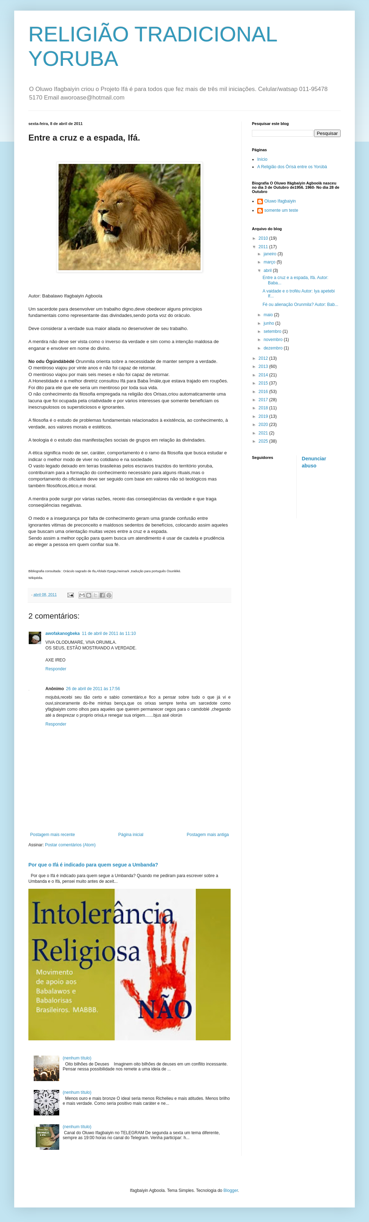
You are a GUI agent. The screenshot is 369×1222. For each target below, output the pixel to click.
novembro (274, 339)
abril (268, 270)
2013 (264, 366)
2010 (264, 238)
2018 (264, 407)
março (270, 262)
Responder (55, 668)
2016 (264, 391)
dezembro (274, 348)
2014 (264, 375)
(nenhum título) (77, 1058)
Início (262, 159)
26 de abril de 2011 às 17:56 (93, 688)
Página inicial (130, 834)
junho (269, 323)
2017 (264, 399)
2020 (264, 424)
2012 (264, 358)
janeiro (270, 253)
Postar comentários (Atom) (70, 844)
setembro (273, 331)
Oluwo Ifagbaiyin (280, 201)
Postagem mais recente (52, 834)
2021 (264, 433)
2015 (264, 383)
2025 (264, 441)
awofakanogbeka (62, 633)
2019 (264, 416)
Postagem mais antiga (208, 834)
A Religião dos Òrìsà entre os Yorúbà (292, 166)
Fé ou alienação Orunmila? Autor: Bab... (300, 304)
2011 (264, 246)
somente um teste (281, 210)
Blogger (231, 1190)
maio (269, 314)
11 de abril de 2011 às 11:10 (109, 633)
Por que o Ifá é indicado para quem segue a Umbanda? (93, 865)
